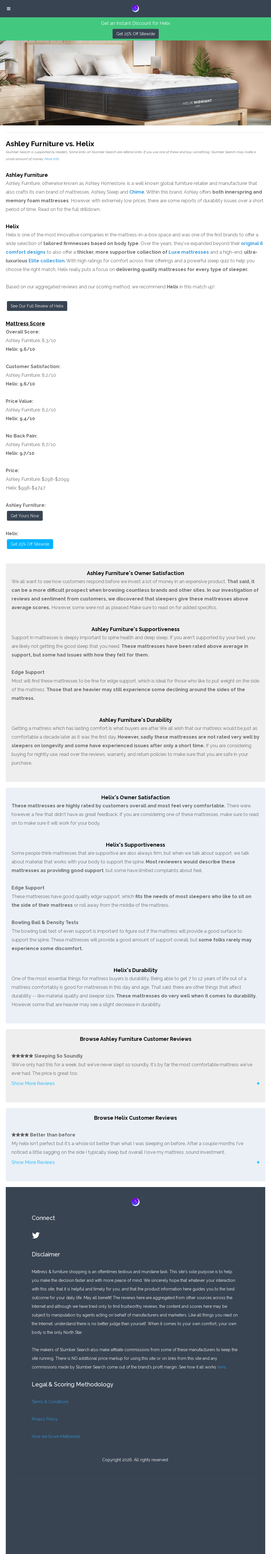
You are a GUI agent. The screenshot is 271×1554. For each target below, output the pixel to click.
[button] (135, 1083)
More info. (51, 159)
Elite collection (47, 261)
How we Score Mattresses (56, 1436)
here (221, 1367)
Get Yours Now (25, 515)
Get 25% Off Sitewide (135, 33)
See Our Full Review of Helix (37, 306)
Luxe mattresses (189, 252)
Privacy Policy (45, 1419)
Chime (136, 192)
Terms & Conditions (50, 1401)
